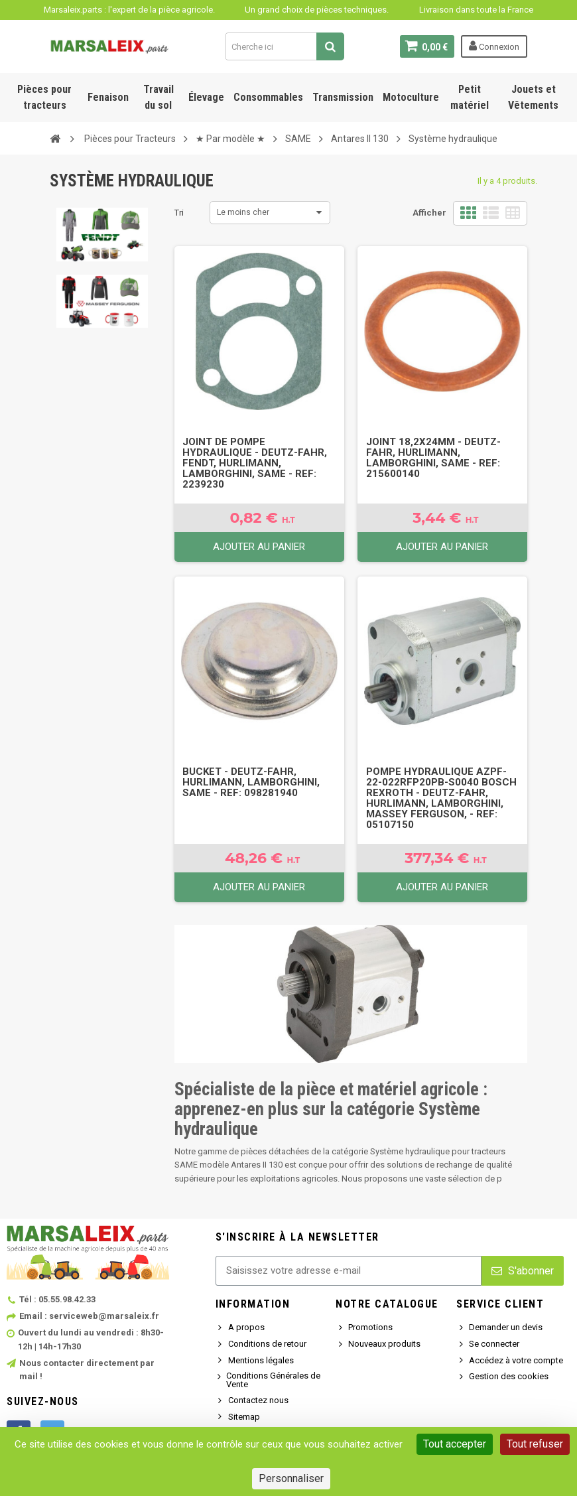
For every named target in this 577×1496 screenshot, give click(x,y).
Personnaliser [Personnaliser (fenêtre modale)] (291, 1478)
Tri (179, 213)
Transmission (342, 97)
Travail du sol (158, 97)
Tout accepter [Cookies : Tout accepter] (454, 1444)
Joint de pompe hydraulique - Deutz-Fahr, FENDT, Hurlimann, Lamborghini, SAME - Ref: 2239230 (254, 463)
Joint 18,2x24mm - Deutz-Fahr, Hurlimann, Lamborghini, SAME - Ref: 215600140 (433, 458)
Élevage (206, 97)
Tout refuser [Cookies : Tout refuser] (535, 1444)
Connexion (494, 46)
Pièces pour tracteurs (44, 97)
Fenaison (108, 97)
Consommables (268, 97)
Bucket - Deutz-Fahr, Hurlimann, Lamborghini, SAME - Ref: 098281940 (251, 782)
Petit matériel (469, 97)
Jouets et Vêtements (533, 97)
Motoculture (411, 97)
